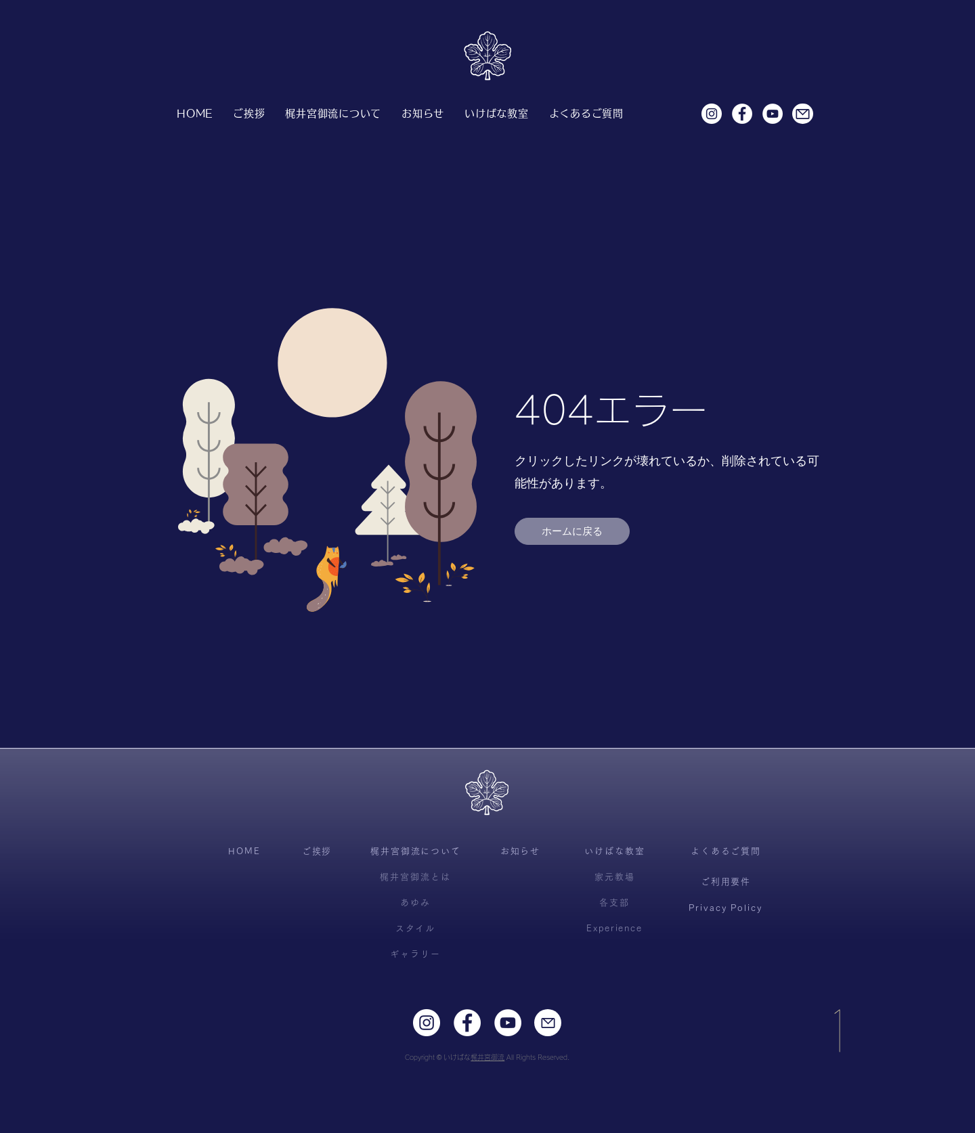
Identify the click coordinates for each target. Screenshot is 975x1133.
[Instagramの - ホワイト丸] (711, 114)
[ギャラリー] (415, 954)
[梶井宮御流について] (416, 851)
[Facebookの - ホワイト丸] (742, 114)
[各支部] (614, 902)
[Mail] (802, 114)
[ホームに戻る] (572, 531)
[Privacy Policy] (725, 908)
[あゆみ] (415, 902)
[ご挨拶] (317, 851)
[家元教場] (615, 877)
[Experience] (614, 928)
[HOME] (244, 851)
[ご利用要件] (726, 881)
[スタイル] (415, 928)
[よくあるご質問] (726, 851)
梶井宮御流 (487, 1057)
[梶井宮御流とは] (415, 877)
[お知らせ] (520, 851)
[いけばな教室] (615, 851)
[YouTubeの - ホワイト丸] (772, 114)
